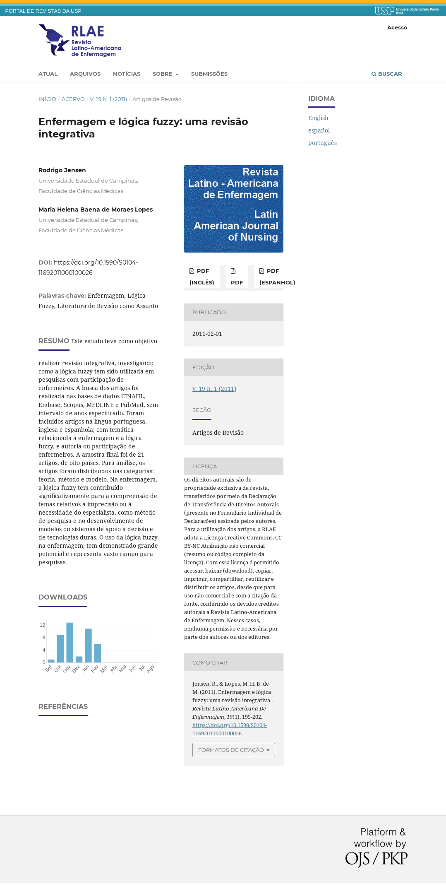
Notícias (126, 73)
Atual (48, 73)
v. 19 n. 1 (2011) (108, 99)
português (322, 143)
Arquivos (85, 73)
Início (47, 99)
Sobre (163, 73)
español (319, 130)
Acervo (73, 99)
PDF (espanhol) (277, 276)
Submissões (209, 73)
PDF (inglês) (201, 276)
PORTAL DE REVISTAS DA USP (43, 11)
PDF (237, 282)
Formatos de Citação (231, 750)
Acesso (397, 27)
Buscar (387, 73)
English (318, 118)
